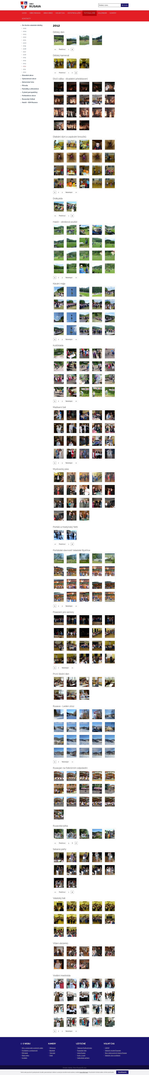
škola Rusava (81, 1053)
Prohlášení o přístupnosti (29, 1050)
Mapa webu (25, 1055)
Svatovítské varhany (83, 1058)
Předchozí (62, 49)
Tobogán (52, 1053)
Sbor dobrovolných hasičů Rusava (116, 1053)
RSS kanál (25, 1053)
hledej (125, 5)
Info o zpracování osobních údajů (32, 1048)
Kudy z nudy (81, 1055)
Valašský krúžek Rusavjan (113, 1050)
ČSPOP (107, 1048)
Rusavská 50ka (81, 1050)
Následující (69, 192)
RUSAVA (35, 5)
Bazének (52, 1050)
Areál (51, 1055)
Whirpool (52, 1048)
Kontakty (24, 1058)
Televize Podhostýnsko (84, 1048)
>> (76, 192)
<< (55, 49)
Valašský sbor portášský (112, 1055)
